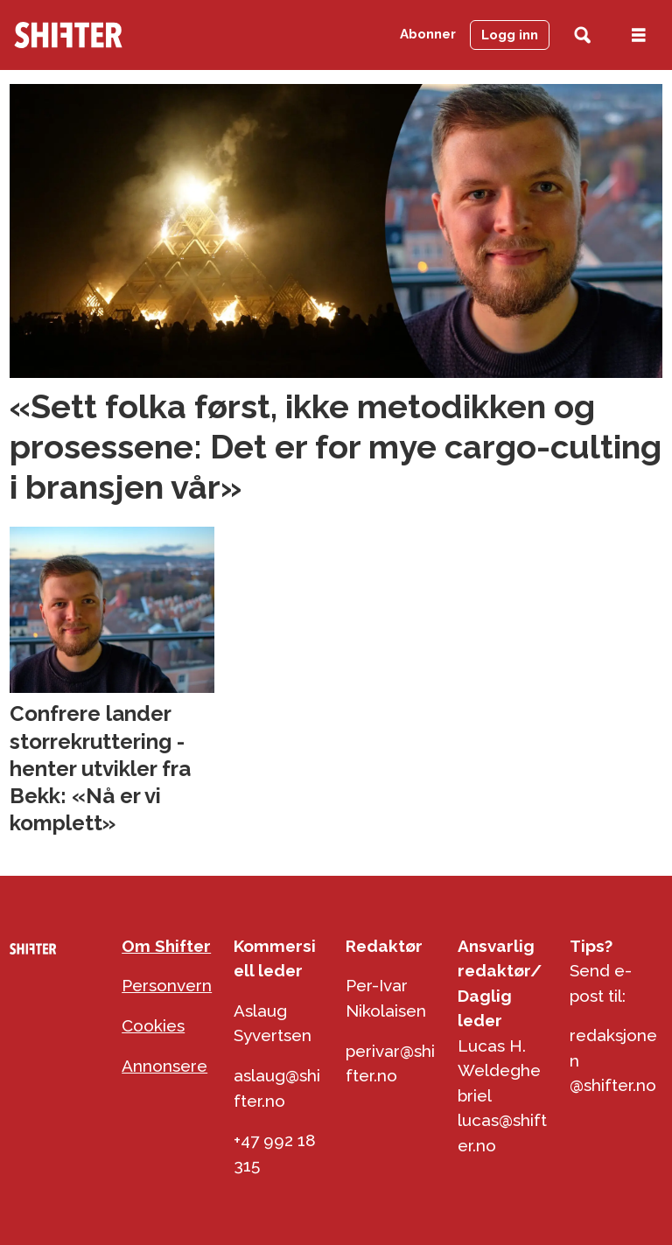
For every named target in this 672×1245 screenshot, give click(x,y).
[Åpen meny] (638, 35)
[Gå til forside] (68, 35)
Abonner (428, 34)
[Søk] (582, 35)
